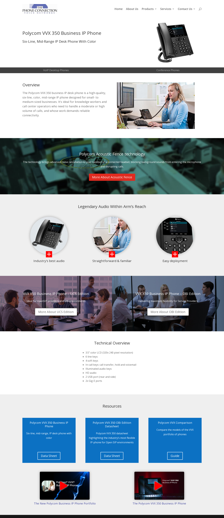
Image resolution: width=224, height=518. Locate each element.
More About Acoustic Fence (112, 177)
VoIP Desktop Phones (56, 70)
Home (118, 9)
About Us (132, 9)
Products (148, 9)
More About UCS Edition (56, 312)
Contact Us (185, 9)
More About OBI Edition (168, 312)
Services (165, 9)
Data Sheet (49, 456)
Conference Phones (168, 70)
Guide (175, 456)
